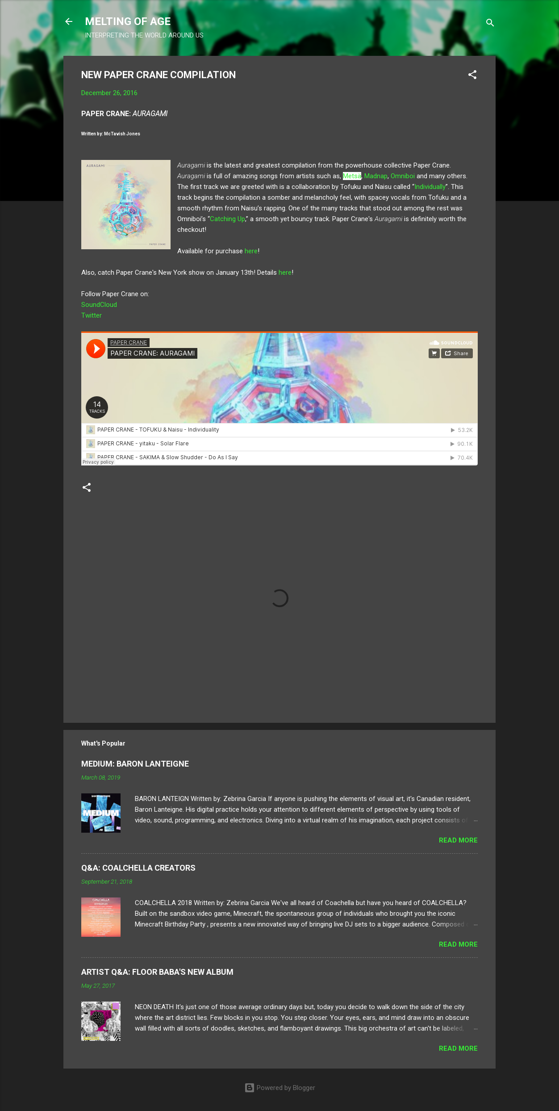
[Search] (490, 24)
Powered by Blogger (279, 1088)
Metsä (352, 176)
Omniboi (404, 176)
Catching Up (227, 219)
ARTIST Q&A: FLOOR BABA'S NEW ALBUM (157, 972)
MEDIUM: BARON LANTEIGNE (135, 763)
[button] (472, 76)
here (251, 251)
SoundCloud (99, 305)
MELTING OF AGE (128, 21)
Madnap (376, 176)
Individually (430, 187)
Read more (458, 840)
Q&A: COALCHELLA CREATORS (138, 867)
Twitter (91, 315)
